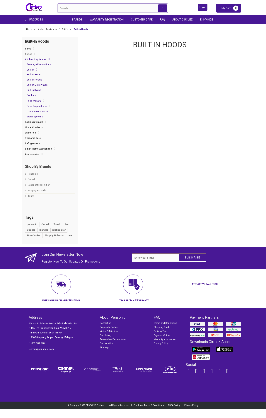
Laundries (30, 132)
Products (36, 19)
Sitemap (104, 356)
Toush (30, 196)
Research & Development (113, 348)
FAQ (162, 19)
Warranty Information (165, 348)
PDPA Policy (174, 414)
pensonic (32, 233)
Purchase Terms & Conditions (149, 414)
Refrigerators (32, 143)
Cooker (31, 238)
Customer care (142, 19)
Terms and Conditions (165, 331)
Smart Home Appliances (38, 148)
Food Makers (34, 100)
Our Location (106, 352)
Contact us (105, 331)
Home (29, 29)
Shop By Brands (38, 166)
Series (28, 54)
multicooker (59, 238)
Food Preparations (37, 106)
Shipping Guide (162, 336)
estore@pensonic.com (41, 358)
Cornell (31, 179)
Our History (106, 344)
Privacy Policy (161, 352)
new (70, 244)
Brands (77, 19)
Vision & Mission (109, 340)
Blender (43, 238)
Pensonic (32, 173)
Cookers (31, 95)
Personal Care (33, 138)
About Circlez (182, 19)
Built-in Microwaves (37, 84)
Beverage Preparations (39, 64)
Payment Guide (162, 344)
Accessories (32, 154)
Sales (28, 48)
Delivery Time (161, 340)
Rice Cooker (34, 244)
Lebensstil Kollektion (38, 185)
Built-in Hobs (33, 74)
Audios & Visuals (34, 122)
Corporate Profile (109, 336)
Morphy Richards (36, 190)
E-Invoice (206, 19)
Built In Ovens (34, 90)
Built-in (30, 69)
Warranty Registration (107, 19)
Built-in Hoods (34, 79)
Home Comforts (34, 127)
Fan (66, 233)
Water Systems (35, 116)
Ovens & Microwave (37, 111)
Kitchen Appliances (35, 59)
